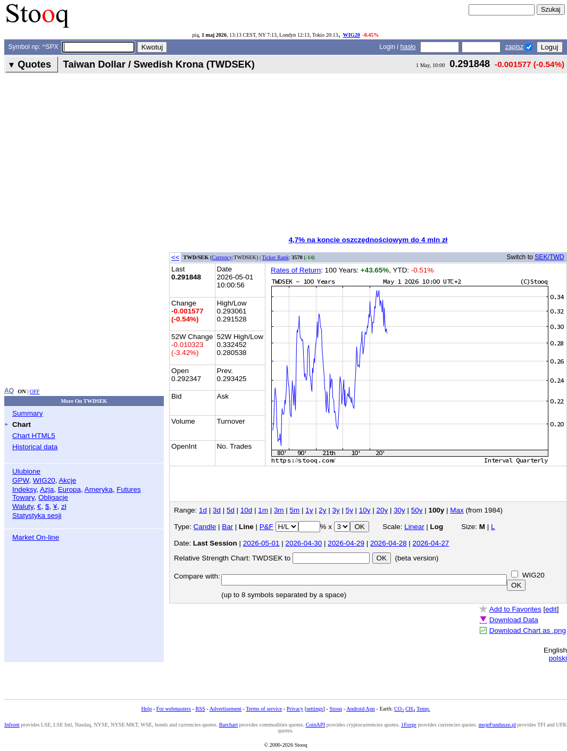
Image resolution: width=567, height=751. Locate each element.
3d (217, 510)
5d (231, 510)
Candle (205, 527)
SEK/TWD (549, 257)
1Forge (408, 725)
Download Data (513, 620)
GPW (20, 480)
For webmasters (173, 709)
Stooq (335, 709)
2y (322, 510)
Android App (360, 709)
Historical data (34, 447)
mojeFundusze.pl (497, 725)
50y (417, 510)
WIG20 (351, 35)
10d (246, 510)
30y (399, 510)
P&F (266, 527)
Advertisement (225, 709)
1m (263, 510)
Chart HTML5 (33, 436)
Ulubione (26, 471)
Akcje (67, 480)
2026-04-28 (388, 543)
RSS (200, 709)
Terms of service (264, 709)
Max (456, 510)
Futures (128, 489)
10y (365, 510)
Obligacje (53, 497)
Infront (11, 725)
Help (146, 709)
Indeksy (24, 489)
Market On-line (35, 537)
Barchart (228, 725)
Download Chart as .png (527, 630)
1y (309, 510)
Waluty (23, 506)
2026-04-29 (346, 543)
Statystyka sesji (37, 515)
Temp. (423, 709)
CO (399, 709)
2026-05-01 (261, 543)
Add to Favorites (515, 609)
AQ (9, 390)
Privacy (295, 709)
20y (382, 510)
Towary (23, 497)
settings (314, 709)
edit (551, 609)
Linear (414, 527)
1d (203, 510)
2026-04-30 (303, 543)
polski (558, 658)
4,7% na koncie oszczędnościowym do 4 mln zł (368, 240)
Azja (47, 489)
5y (349, 510)
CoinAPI (315, 725)
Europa (69, 489)
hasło (407, 47)
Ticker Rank (275, 257)
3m (279, 510)
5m (295, 510)
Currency (222, 257)
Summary (27, 413)
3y (336, 510)
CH (410, 709)
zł (63, 506)
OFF (35, 391)
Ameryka (99, 489)
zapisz (514, 47)
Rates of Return (296, 270)
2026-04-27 (431, 543)
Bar (227, 527)
